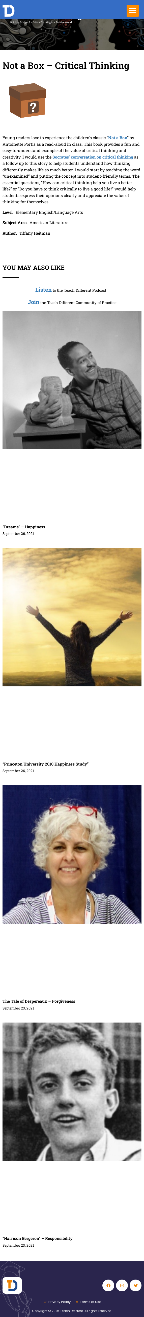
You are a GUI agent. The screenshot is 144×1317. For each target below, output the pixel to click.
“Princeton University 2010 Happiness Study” (46, 764)
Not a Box (117, 137)
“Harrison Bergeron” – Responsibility (38, 1238)
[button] (133, 11)
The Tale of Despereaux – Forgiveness (39, 1001)
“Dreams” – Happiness (24, 526)
